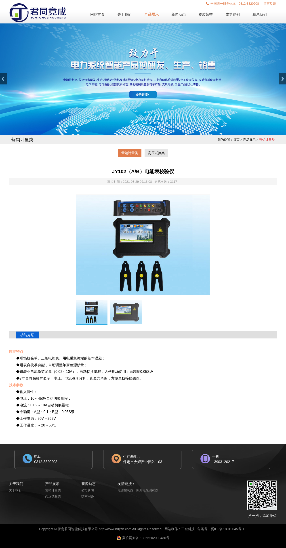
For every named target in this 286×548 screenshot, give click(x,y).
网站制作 (171, 529)
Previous (3, 78)
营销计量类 (129, 153)
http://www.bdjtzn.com (115, 529)
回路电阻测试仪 (147, 490)
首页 (236, 139)
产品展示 (151, 14)
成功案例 (232, 14)
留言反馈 (269, 3)
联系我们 (259, 14)
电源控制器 (125, 490)
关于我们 (124, 14)
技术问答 (87, 496)
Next (282, 78)
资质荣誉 (205, 14)
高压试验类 (156, 153)
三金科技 (188, 529)
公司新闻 (87, 490)
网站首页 (97, 14)
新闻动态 (178, 14)
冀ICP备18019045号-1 (227, 529)
